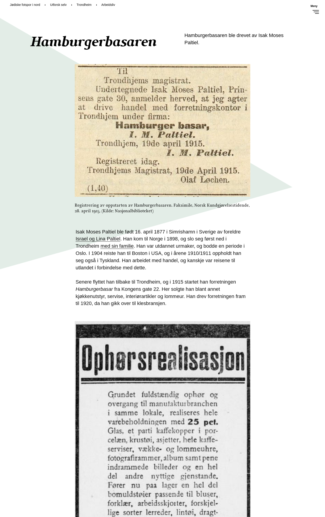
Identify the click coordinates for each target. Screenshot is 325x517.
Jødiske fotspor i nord (25, 5)
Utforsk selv (58, 5)
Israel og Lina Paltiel (98, 240)
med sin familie (117, 247)
